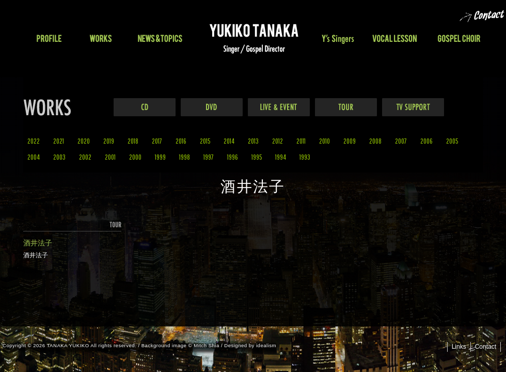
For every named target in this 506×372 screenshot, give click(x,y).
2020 (83, 140)
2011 (301, 140)
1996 (232, 156)
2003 (59, 156)
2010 (324, 140)
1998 (184, 156)
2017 (157, 140)
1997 (208, 156)
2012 (277, 140)
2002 (85, 156)
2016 (181, 140)
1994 (280, 156)
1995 (256, 156)
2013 (253, 140)
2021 (58, 140)
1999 (160, 156)
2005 (452, 140)
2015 (205, 140)
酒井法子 (37, 243)
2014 (229, 140)
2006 (426, 140)
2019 (108, 140)
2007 (401, 140)
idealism (266, 345)
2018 (133, 140)
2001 (110, 156)
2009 (349, 140)
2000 (135, 156)
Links (459, 346)
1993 (304, 156)
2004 (33, 156)
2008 (375, 140)
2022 (33, 140)
